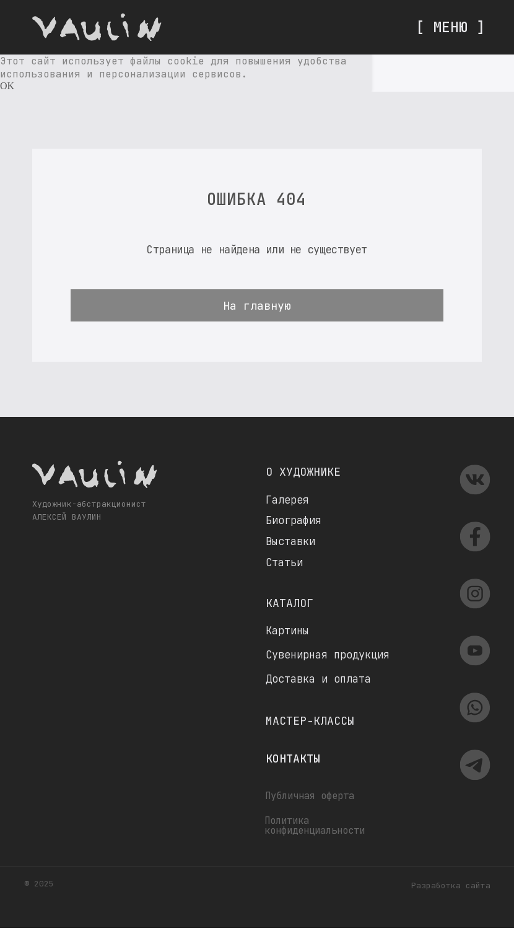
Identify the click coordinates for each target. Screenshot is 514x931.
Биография (293, 520)
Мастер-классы (310, 720)
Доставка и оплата (318, 679)
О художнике (303, 471)
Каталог (289, 602)
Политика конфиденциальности (314, 825)
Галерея (287, 500)
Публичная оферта (309, 795)
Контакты (293, 758)
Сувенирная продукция (328, 655)
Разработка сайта (450, 885)
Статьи (284, 562)
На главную (257, 305)
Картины (287, 630)
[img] (97, 27)
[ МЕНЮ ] (450, 27)
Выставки (290, 541)
